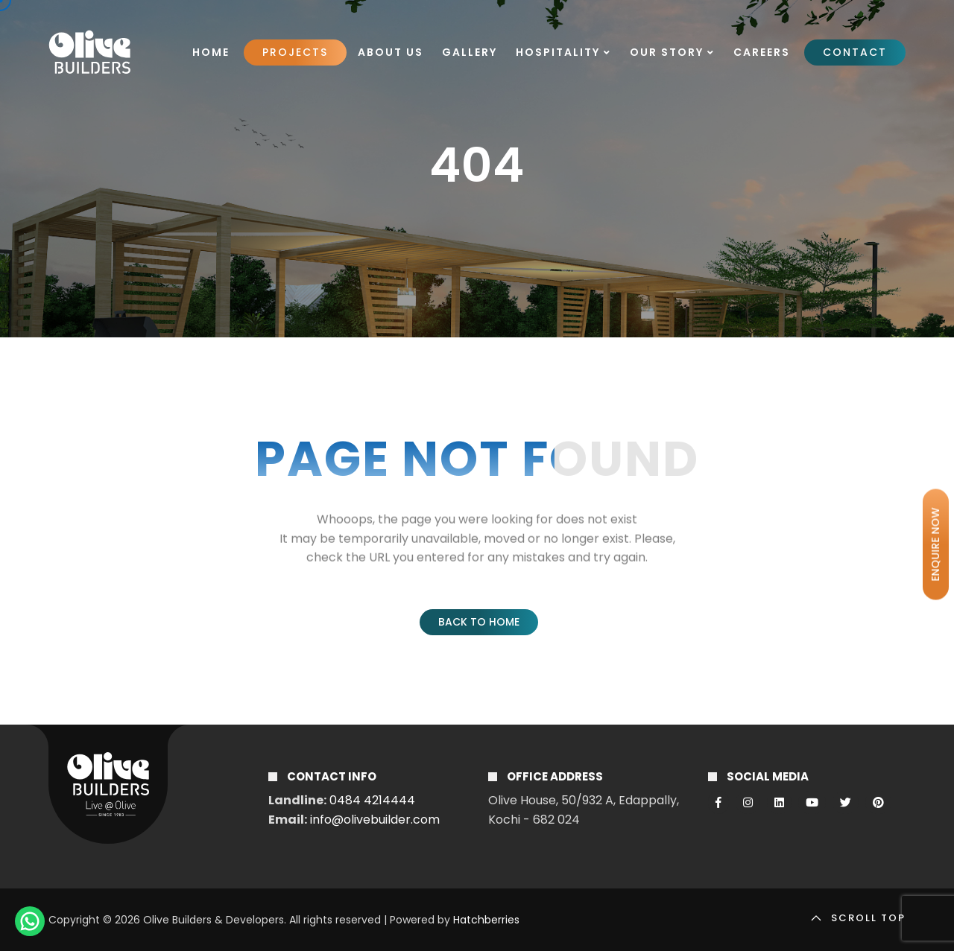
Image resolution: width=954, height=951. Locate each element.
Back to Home (478, 621)
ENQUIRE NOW (935, 545)
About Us (390, 52)
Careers (761, 52)
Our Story (672, 52)
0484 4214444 (372, 800)
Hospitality (563, 52)
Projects (295, 52)
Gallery (469, 52)
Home (211, 52)
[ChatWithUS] (30, 921)
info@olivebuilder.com (375, 819)
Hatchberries (486, 919)
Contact (855, 52)
